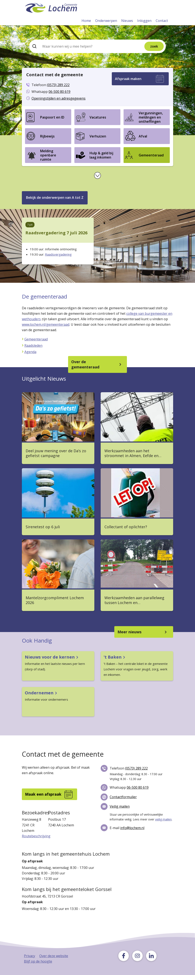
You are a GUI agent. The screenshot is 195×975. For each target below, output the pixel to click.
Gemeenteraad (151, 155)
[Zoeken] (83, 46)
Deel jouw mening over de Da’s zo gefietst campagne (56, 453)
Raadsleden (33, 345)
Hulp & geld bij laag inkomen (101, 155)
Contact (162, 20)
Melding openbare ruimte (48, 155)
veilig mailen (163, 819)
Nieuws (127, 20)
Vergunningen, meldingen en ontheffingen (151, 117)
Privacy (29, 956)
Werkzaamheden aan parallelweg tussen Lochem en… (134, 600)
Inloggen (144, 20)
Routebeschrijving (36, 836)
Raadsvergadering (58, 254)
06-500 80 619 (59, 91)
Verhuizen (98, 136)
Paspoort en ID (52, 117)
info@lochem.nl (132, 828)
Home (86, 20)
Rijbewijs (47, 136)
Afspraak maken (128, 78)
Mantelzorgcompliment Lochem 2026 (55, 600)
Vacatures (98, 117)
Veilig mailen (120, 806)
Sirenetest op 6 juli (43, 526)
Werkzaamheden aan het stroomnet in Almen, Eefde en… (132, 453)
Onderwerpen (106, 20)
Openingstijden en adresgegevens (59, 98)
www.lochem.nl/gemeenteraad (45, 324)
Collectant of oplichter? (125, 526)
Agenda (30, 351)
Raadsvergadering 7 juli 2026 (56, 233)
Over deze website (53, 956)
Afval (143, 136)
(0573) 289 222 (58, 85)
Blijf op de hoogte (38, 961)
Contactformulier (123, 797)
